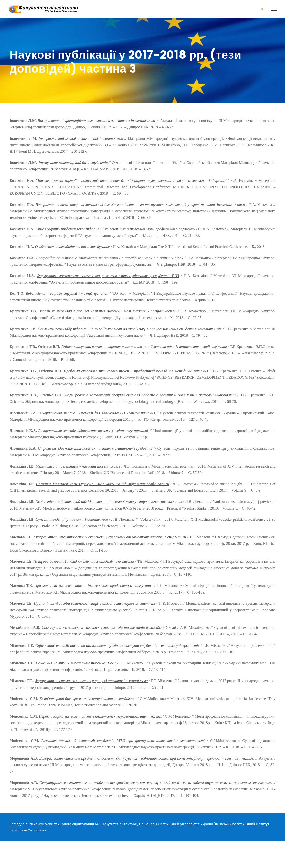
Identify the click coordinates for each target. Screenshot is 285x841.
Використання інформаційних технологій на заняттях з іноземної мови (96, 121)
